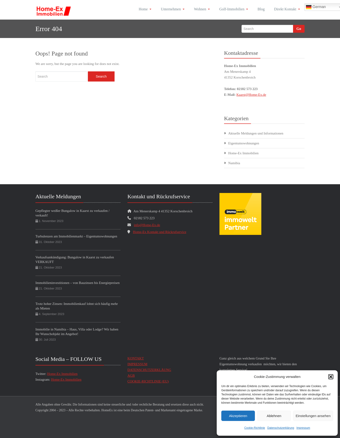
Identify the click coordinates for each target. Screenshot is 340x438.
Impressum (303, 427)
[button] (330, 376)
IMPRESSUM (137, 364)
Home (145, 9)
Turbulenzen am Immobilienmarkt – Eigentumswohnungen (76, 236)
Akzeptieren (238, 416)
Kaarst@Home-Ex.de (251, 94)
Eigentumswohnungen (243, 143)
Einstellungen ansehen (313, 416)
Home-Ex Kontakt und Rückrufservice (159, 232)
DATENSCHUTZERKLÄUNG (149, 370)
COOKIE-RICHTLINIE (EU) (148, 381)
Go (299, 29)
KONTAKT (135, 358)
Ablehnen (274, 416)
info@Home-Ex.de (147, 225)
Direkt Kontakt (287, 9)
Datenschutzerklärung (280, 427)
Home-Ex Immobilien (243, 153)
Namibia (234, 163)
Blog (261, 9)
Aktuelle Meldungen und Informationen (255, 133)
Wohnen (202, 9)
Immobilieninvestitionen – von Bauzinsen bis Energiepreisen (77, 283)
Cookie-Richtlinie (254, 427)
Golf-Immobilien (233, 9)
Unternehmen (172, 9)
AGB (131, 375)
